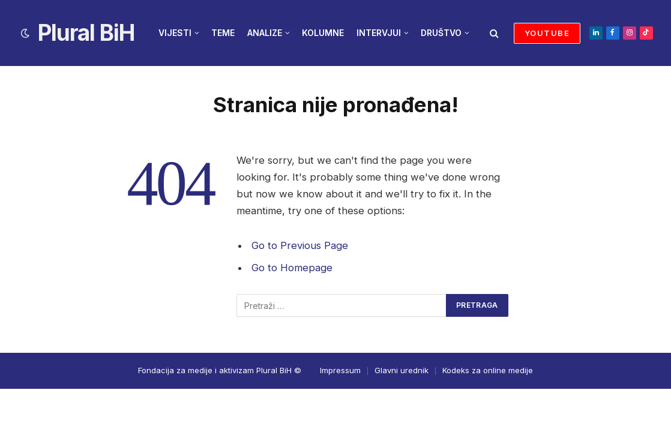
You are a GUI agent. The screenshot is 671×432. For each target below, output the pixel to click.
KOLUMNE (323, 33)
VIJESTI (174, 33)
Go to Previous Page (299, 245)
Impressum (340, 370)
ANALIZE (264, 33)
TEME (223, 33)
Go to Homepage (291, 268)
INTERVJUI (379, 33)
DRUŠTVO (441, 33)
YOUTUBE (547, 33)
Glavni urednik (402, 370)
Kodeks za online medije (487, 370)
